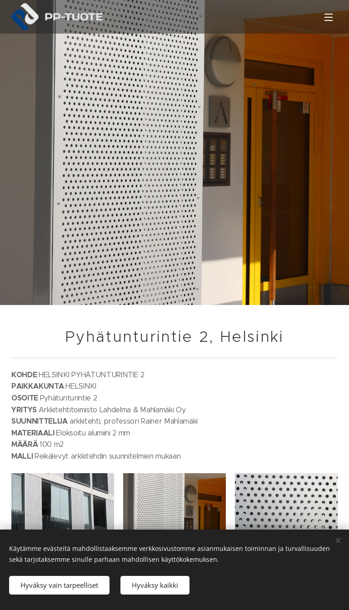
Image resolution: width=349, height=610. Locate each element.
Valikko (328, 17)
